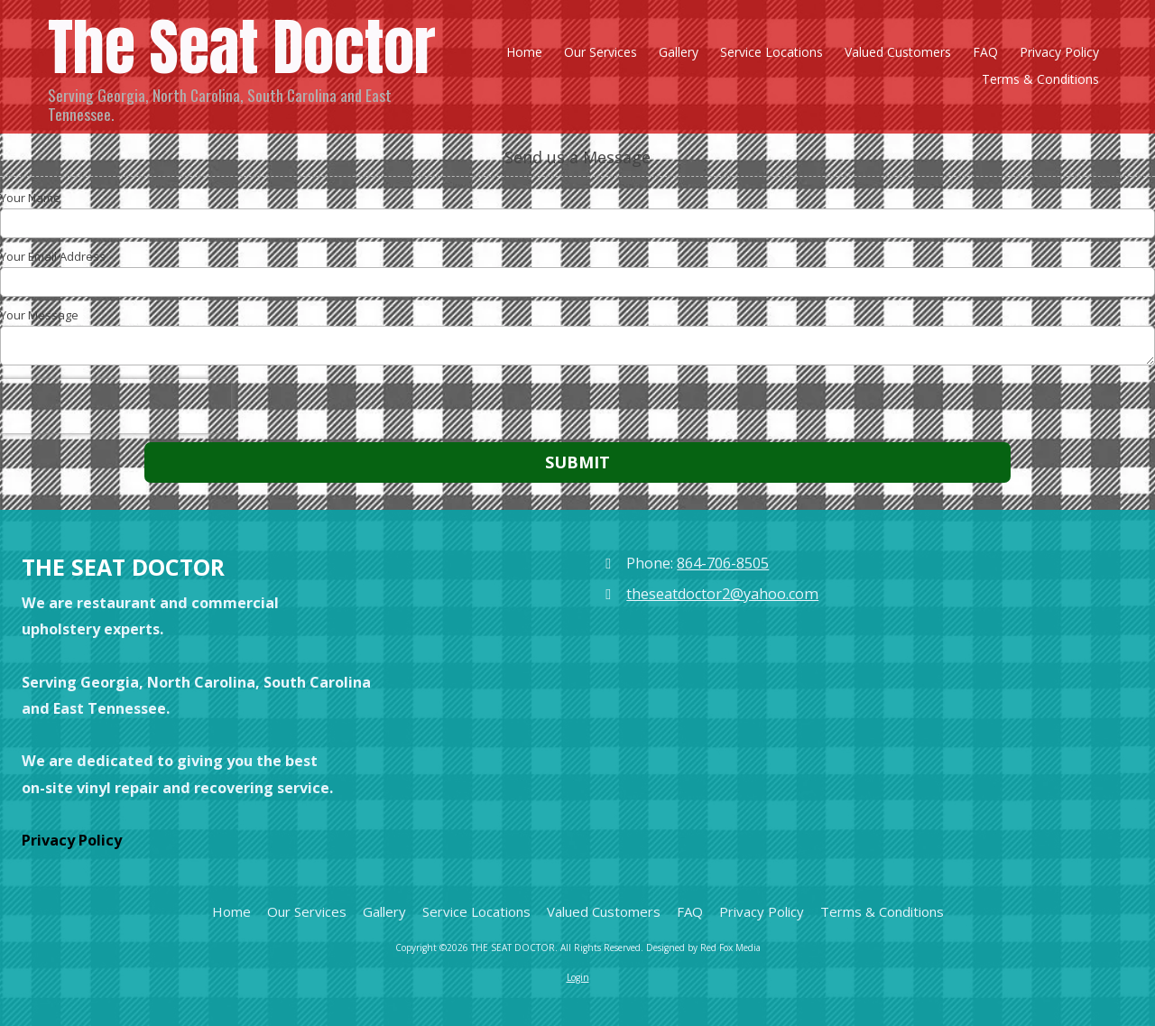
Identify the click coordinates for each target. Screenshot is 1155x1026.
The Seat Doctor (242, 47)
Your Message (39, 315)
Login (578, 977)
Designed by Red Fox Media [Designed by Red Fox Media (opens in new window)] (703, 947)
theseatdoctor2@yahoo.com (722, 594)
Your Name (30, 197)
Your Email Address (53, 256)
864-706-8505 (723, 563)
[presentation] (115, 406)
